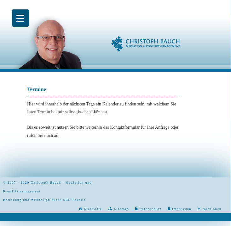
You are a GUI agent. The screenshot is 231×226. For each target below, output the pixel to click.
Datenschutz (150, 209)
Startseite (92, 209)
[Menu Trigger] (20, 18)
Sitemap (121, 209)
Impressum (180, 209)
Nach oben (210, 209)
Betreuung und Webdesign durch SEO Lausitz (44, 200)
